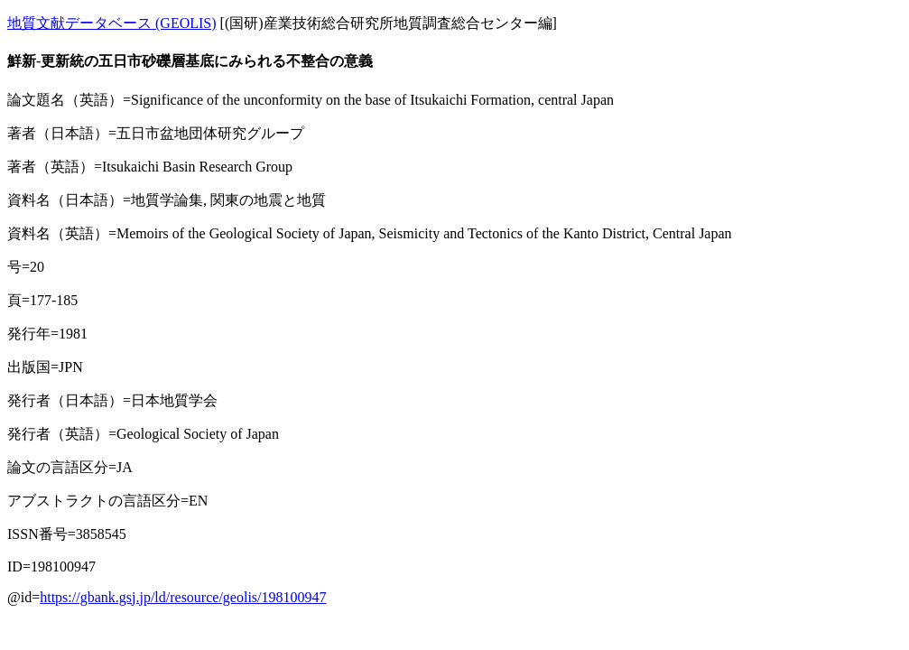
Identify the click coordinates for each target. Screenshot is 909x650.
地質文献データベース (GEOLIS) (112, 23)
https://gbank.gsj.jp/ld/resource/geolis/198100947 (183, 597)
